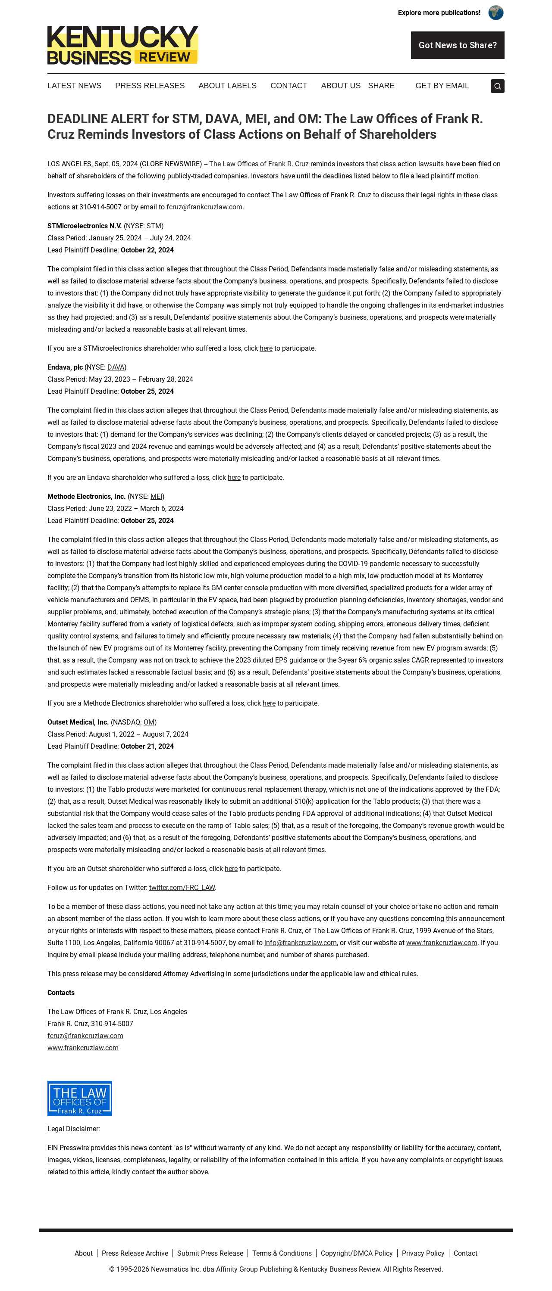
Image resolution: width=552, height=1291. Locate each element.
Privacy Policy (423, 1253)
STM (154, 226)
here (266, 348)
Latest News (74, 85)
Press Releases (150, 85)
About (84, 1253)
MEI (156, 496)
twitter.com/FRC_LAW (182, 887)
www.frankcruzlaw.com (441, 943)
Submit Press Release (210, 1253)
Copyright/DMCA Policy (357, 1253)
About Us (341, 85)
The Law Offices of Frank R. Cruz (259, 164)
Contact (288, 85)
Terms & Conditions (282, 1253)
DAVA (115, 367)
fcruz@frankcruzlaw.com (204, 207)
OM (149, 722)
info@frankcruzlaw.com (300, 943)
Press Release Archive (135, 1253)
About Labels (227, 85)
